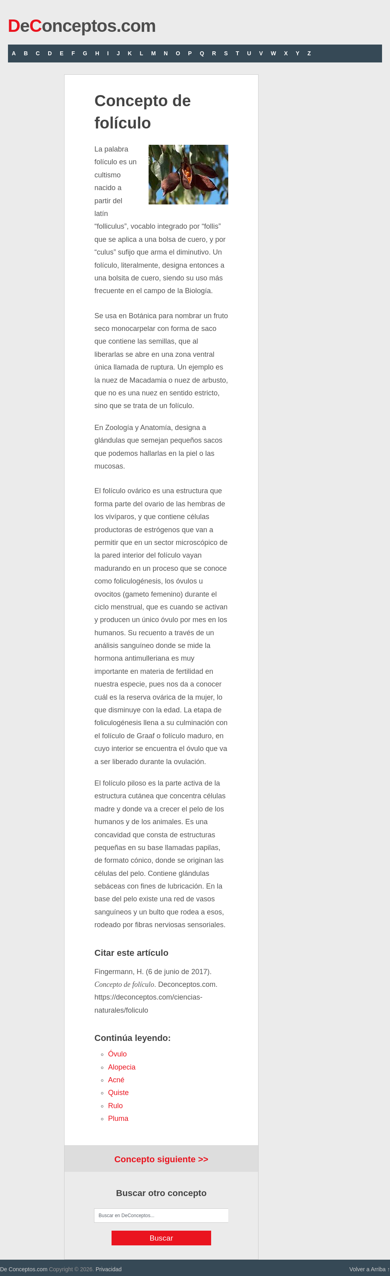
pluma (118, 1118)
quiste (118, 1093)
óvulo (117, 1054)
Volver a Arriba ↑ (369, 1269)
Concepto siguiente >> (161, 1159)
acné (116, 1080)
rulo (115, 1106)
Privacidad (109, 1269)
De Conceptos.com (23, 1269)
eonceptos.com (82, 25)
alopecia (121, 1067)
